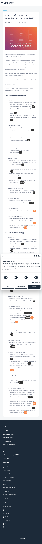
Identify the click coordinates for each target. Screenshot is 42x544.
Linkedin (6, 520)
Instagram (7, 510)
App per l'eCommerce (9, 467)
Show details (35, 282)
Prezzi (4, 484)
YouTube (6, 517)
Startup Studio (7, 441)
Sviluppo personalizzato (9, 494)
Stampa (5, 448)
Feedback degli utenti (9, 487)
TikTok (5, 527)
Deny (8, 286)
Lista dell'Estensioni (8, 477)
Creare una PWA (7, 474)
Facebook (7, 506)
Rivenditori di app (7, 480)
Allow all (34, 286)
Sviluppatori (6, 491)
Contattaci (6, 458)
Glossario (5, 498)
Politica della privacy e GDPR (11, 455)
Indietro (5, 10)
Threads (6, 524)
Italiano (22, 538)
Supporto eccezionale (9, 434)
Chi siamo (5, 430)
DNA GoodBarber (7, 437)
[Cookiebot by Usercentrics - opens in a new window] (34, 256)
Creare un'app (6, 470)
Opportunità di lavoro (9, 444)
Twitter (6, 513)
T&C (4, 451)
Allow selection (21, 286)
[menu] (2, 3)
